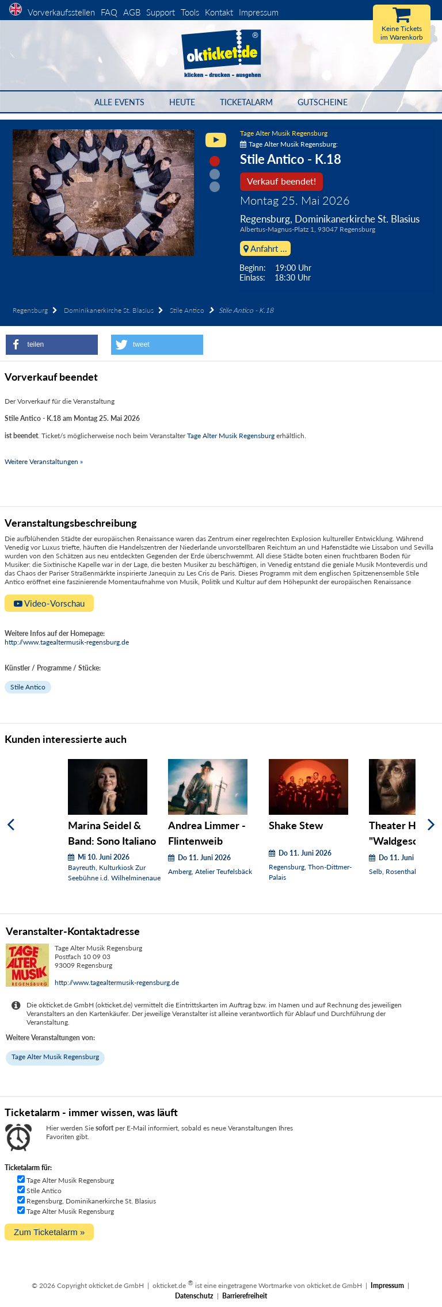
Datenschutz (194, 1295)
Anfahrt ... (265, 248)
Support (160, 12)
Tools (190, 12)
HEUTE (182, 102)
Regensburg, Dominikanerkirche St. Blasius (91, 1201)
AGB (131, 12)
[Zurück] (10, 824)
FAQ (109, 12)
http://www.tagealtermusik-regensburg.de (67, 642)
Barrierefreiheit (244, 1295)
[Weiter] (431, 824)
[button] (52, 345)
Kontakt (219, 12)
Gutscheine (323, 102)
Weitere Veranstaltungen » (44, 461)
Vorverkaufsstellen (61, 12)
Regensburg (30, 310)
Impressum (259, 12)
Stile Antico (187, 310)
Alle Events (119, 102)
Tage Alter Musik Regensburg (283, 133)
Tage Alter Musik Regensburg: (289, 144)
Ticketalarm (246, 102)
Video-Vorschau (49, 603)
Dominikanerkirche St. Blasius (109, 310)
